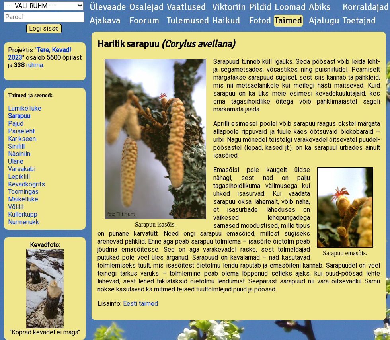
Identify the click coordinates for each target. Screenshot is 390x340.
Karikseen (22, 139)
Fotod (260, 20)
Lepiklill (19, 176)
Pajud (15, 123)
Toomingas (23, 191)
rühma (34, 65)
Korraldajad (366, 7)
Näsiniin (19, 154)
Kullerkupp (22, 214)
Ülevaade (108, 7)
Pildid (260, 7)
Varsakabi (21, 169)
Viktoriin (229, 7)
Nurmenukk (23, 222)
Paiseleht (21, 131)
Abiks (319, 7)
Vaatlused (186, 7)
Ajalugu (324, 20)
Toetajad (359, 20)
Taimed (288, 20)
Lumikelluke (24, 108)
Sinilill (16, 146)
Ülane (15, 161)
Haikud (226, 20)
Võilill (15, 207)
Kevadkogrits (26, 184)
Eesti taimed (140, 303)
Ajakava (105, 20)
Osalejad (146, 7)
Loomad (290, 7)
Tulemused (188, 20)
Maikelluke (23, 199)
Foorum (144, 20)
